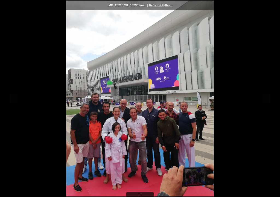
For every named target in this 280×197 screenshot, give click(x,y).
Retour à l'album (161, 5)
